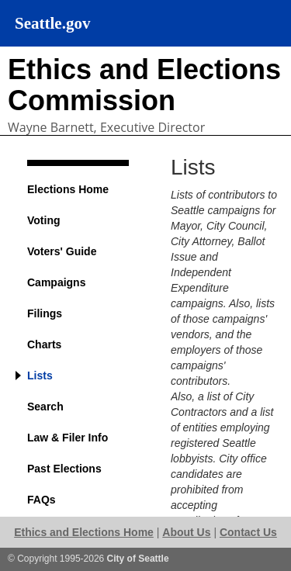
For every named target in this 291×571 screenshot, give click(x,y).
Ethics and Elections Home (84, 532)
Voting (44, 220)
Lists (40, 375)
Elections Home (68, 189)
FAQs (41, 499)
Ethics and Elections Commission (144, 85)
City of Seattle (138, 558)
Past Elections (64, 468)
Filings (44, 313)
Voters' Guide (61, 251)
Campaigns (56, 282)
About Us (186, 532)
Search (45, 406)
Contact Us (248, 532)
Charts (44, 344)
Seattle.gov (52, 23)
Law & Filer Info (67, 437)
